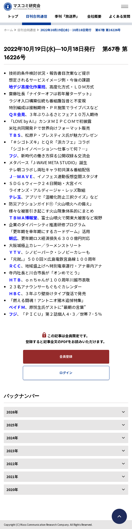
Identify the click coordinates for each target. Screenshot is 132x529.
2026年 (66, 411)
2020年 (66, 489)
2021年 (66, 476)
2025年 (66, 424)
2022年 (66, 463)
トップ (13, 16)
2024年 (66, 437)
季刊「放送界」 (67, 16)
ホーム (8, 30)
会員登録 (66, 356)
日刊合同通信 (36, 16)
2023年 (66, 450)
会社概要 (94, 16)
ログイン (66, 372)
